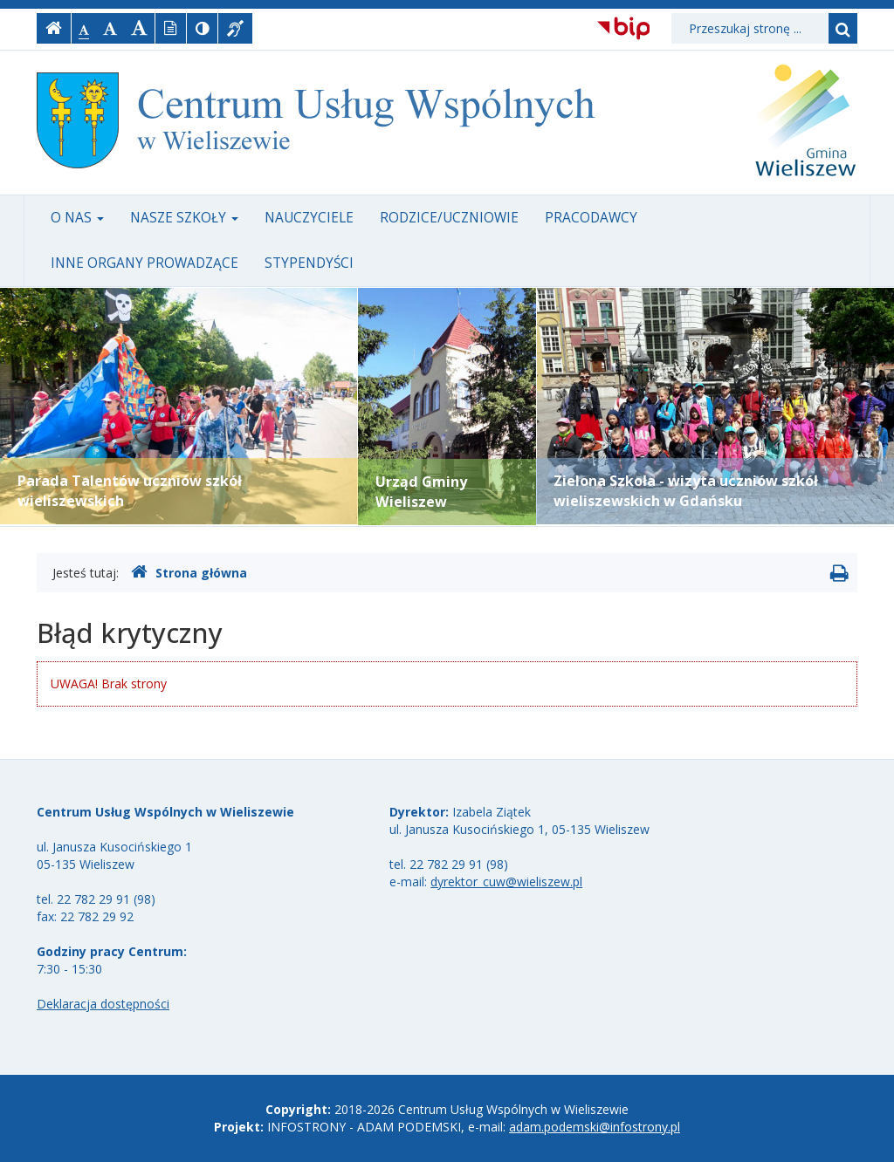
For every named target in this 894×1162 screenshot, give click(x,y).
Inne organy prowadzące (144, 263)
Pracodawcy (591, 217)
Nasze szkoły (184, 217)
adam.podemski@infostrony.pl (594, 1126)
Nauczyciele (309, 217)
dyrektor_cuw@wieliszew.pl (506, 881)
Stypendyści (309, 263)
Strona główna (189, 572)
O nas (77, 217)
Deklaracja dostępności (103, 1003)
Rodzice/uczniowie (449, 217)
